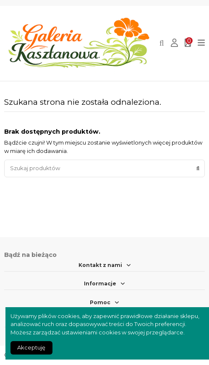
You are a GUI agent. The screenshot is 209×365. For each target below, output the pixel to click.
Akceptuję (31, 347)
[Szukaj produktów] (198, 168)
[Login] (174, 43)
